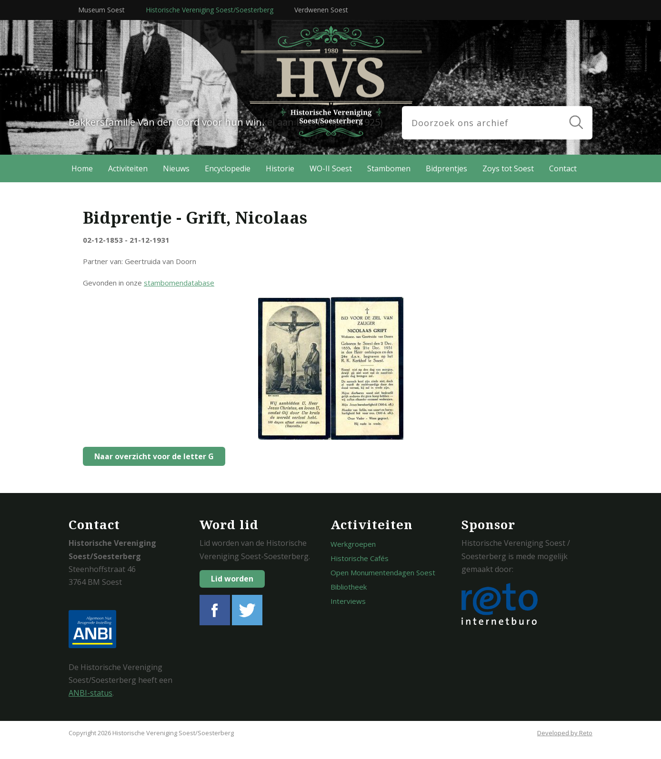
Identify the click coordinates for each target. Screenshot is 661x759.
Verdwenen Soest (321, 9)
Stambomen (389, 168)
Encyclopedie (227, 168)
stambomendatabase (179, 282)
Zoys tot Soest (508, 168)
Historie (280, 168)
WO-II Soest (331, 168)
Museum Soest (101, 9)
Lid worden (232, 578)
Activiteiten (128, 168)
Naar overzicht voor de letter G (151, 456)
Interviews (348, 601)
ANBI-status (90, 693)
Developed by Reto (564, 733)
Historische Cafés (359, 558)
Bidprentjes (446, 168)
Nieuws (176, 168)
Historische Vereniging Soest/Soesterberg (209, 9)
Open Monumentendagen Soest (382, 572)
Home (82, 168)
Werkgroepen (353, 544)
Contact (563, 168)
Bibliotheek (348, 586)
